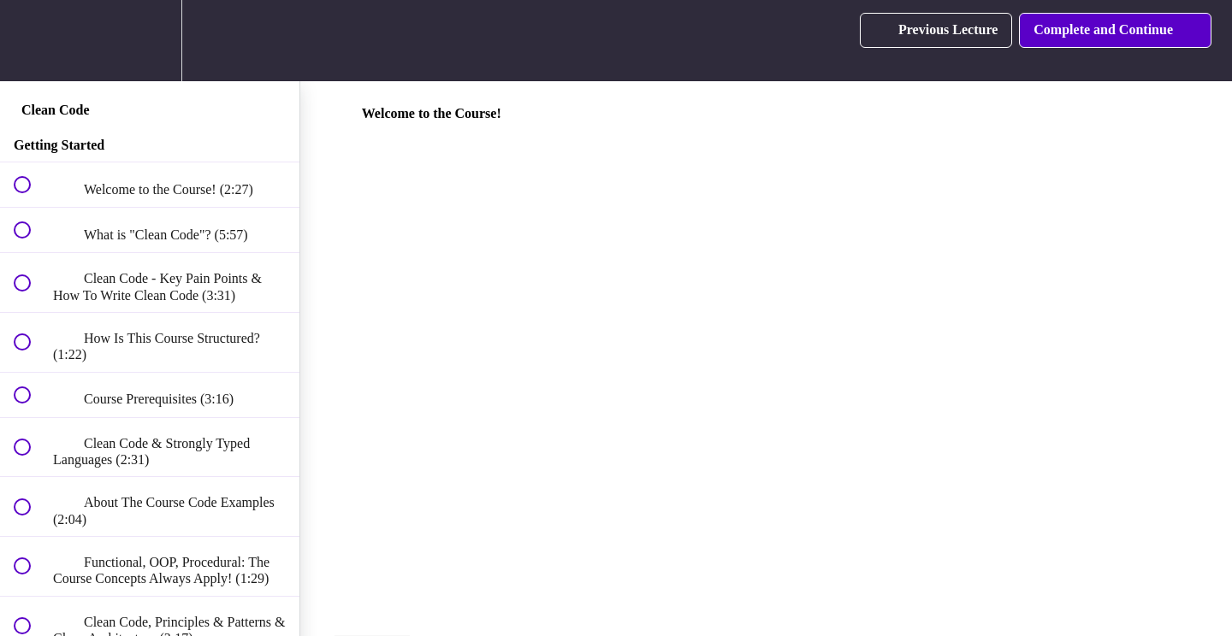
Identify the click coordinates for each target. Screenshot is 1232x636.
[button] (31, 40)
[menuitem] (149, 40)
